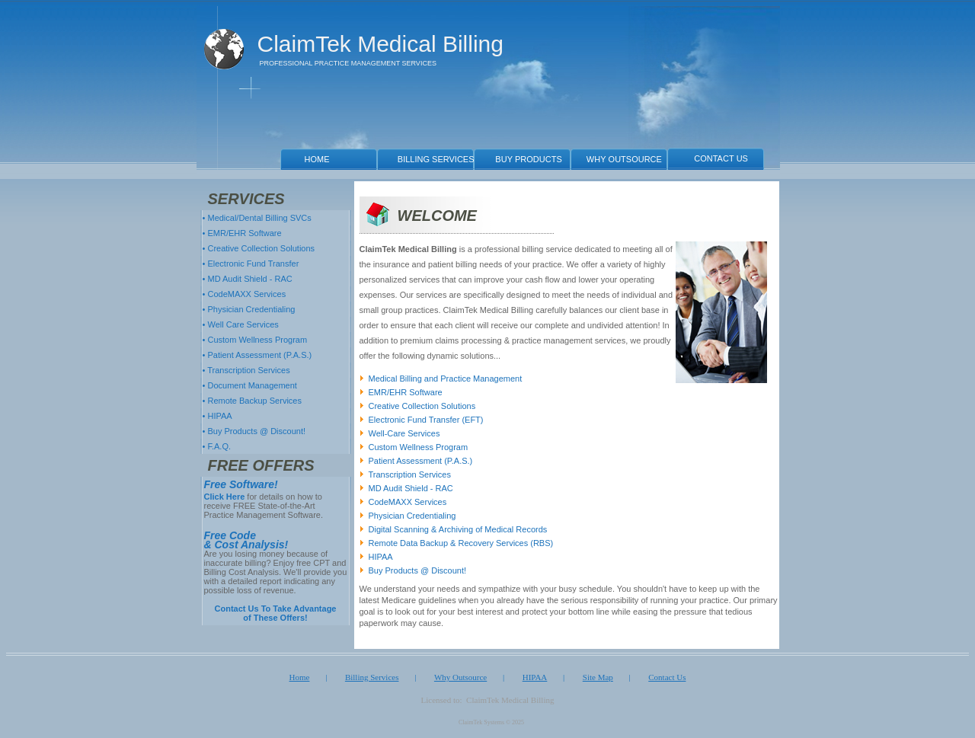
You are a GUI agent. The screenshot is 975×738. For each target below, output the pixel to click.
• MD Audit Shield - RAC (246, 278)
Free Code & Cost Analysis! (246, 540)
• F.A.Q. (216, 446)
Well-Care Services (404, 433)
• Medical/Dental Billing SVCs (256, 217)
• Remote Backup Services (251, 400)
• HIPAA (216, 415)
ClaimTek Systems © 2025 (491, 722)
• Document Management (248, 385)
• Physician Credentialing (248, 309)
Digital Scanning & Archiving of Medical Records (458, 529)
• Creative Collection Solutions (257, 248)
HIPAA (381, 556)
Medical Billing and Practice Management (446, 378)
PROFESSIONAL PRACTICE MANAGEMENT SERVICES (348, 63)
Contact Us (667, 677)
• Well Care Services (239, 324)
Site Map (598, 677)
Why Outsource (460, 677)
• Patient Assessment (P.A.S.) (256, 354)
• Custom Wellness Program (254, 339)
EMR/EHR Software (406, 392)
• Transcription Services (245, 370)
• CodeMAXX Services (243, 294)
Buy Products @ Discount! (418, 570)
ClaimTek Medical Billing (380, 44)
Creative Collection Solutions (422, 406)
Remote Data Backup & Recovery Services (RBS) (461, 543)
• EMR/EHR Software (241, 233)
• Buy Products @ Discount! (253, 431)
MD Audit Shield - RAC (411, 488)
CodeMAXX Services (408, 501)
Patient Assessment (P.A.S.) (421, 460)
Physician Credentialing (412, 515)
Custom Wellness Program (418, 447)
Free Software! (241, 484)
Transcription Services (410, 474)
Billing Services (372, 677)
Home (299, 677)
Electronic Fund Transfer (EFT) (426, 419)
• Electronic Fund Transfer (249, 263)
